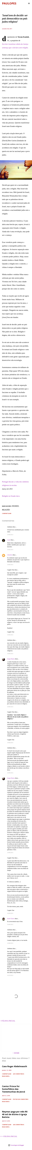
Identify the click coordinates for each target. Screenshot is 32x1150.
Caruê (8, 540)
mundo (15, 506)
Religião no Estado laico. (11, 496)
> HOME (16, 1053)
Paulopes (9, 3)
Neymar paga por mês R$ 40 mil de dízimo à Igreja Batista (14, 1114)
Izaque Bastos (11, 659)
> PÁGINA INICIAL (7, 1021)
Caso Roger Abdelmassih (14, 1066)
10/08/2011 (10, 943)
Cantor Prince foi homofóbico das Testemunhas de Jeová (13, 1089)
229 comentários (18, 1074)
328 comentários (18, 1124)
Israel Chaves (11, 918)
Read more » (6, 1076)
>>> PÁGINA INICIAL (8, 1136)
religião (6, 510)
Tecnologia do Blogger (16, 1145)
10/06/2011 (10, 534)
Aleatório (9, 555)
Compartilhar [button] (6, 513)
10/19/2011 (10, 975)
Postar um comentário (20, 1099)
